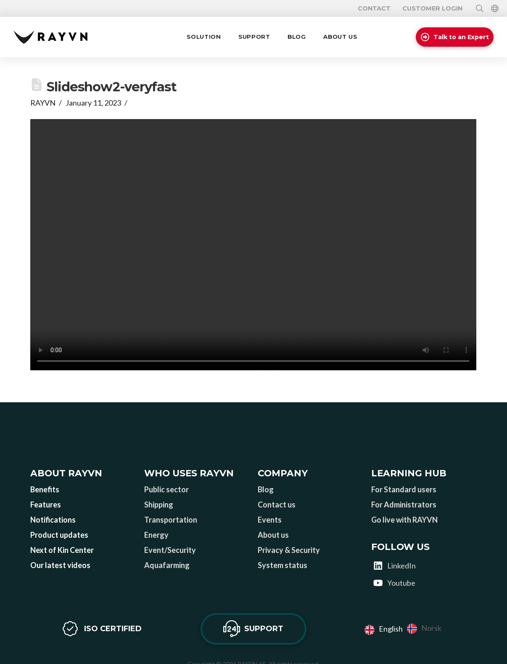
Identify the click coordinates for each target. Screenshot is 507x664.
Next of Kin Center (62, 550)
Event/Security (170, 550)
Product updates (59, 534)
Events (270, 519)
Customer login (432, 8)
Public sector (166, 489)
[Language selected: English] (405, 628)
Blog (266, 489)
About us (273, 534)
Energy (156, 534)
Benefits (44, 489)
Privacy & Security (289, 550)
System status (282, 565)
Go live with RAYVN (404, 519)
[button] (204, 37)
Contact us (277, 504)
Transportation (170, 519)
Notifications (53, 519)
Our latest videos (60, 565)
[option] (424, 629)
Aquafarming (167, 565)
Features (45, 504)
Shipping (158, 504)
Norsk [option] (431, 627)
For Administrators (403, 504)
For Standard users (403, 489)
